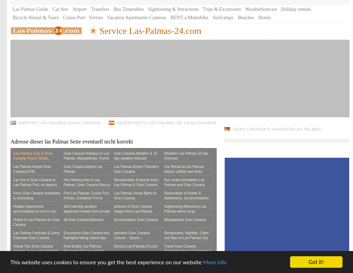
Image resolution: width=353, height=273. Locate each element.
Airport (79, 9)
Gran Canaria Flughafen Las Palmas (277, 129)
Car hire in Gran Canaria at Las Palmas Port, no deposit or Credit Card (35, 185)
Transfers (100, 9)
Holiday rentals (296, 9)
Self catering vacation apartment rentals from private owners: (87, 211)
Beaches (246, 17)
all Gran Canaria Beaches (84, 220)
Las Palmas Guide (30, 9)
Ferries (96, 17)
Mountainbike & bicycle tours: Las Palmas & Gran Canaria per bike (136, 185)
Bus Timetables (129, 9)
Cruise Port (74, 17)
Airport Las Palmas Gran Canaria (59, 122)
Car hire (60, 9)
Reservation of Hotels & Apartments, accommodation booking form (186, 198)
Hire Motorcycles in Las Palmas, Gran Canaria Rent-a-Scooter (87, 185)
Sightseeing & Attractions (173, 9)
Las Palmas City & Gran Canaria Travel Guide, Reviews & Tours (33, 158)
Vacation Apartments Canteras (136, 17)
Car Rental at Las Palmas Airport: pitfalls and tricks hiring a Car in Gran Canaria (186, 171)
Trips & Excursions (222, 9)
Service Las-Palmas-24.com (136, 246)
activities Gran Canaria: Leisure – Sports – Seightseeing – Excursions (134, 238)
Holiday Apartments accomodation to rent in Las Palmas (34, 211)
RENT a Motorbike (190, 17)
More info (215, 262)
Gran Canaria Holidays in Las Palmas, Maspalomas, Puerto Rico (86, 158)
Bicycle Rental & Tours (36, 17)
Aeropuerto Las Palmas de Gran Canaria (167, 122)
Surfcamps (223, 17)
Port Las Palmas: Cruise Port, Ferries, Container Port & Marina (87, 198)
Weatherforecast (261, 9)
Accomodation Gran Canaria (136, 220)
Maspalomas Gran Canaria (185, 220)
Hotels (264, 17)
